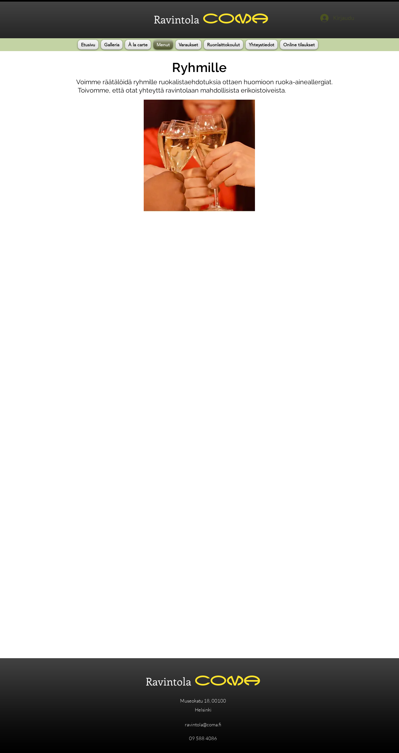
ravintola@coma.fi (203, 725)
